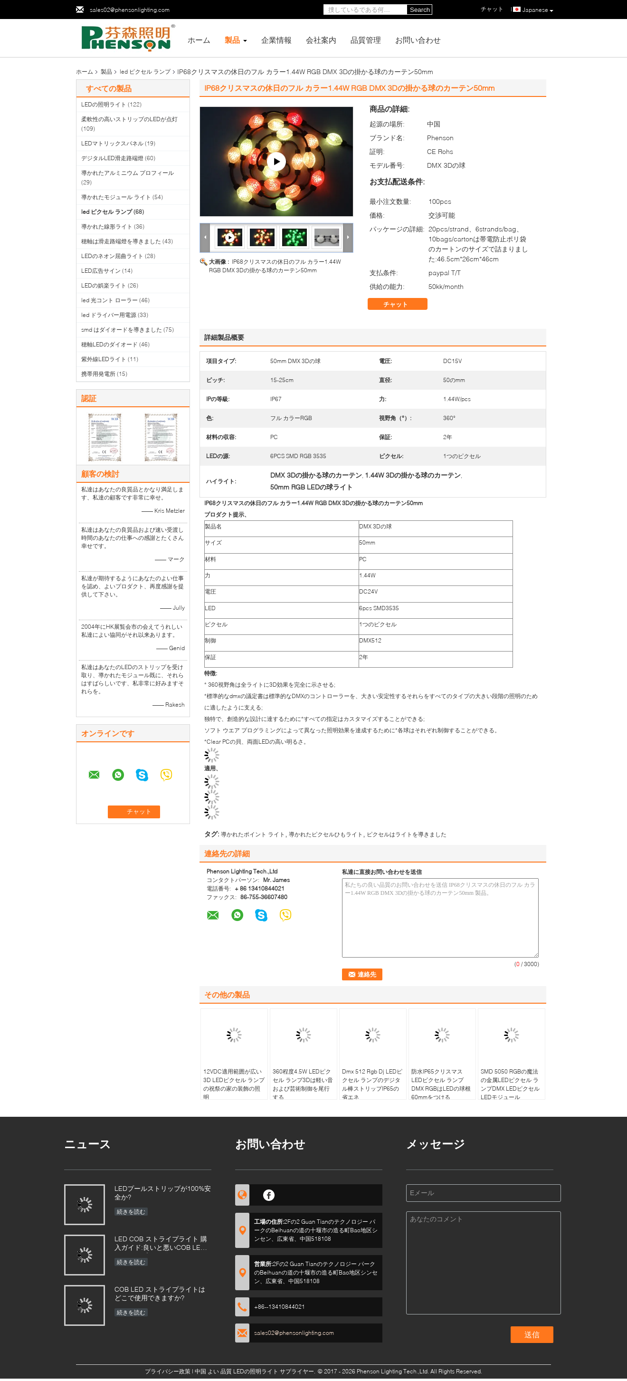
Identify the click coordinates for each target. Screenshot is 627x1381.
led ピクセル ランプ (145, 71)
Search (420, 9)
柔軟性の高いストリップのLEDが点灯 (129, 119)
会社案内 (321, 39)
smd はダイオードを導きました (121, 329)
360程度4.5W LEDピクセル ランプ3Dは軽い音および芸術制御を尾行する (303, 1084)
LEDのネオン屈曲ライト (112, 255)
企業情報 (276, 39)
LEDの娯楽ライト (103, 285)
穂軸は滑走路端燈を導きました (121, 241)
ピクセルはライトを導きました (406, 834)
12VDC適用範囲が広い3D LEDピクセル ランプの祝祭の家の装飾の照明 (234, 1084)
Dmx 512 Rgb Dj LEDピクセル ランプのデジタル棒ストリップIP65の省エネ (372, 1084)
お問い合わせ (418, 39)
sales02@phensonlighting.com (130, 9)
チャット (402, 304)
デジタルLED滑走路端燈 (112, 158)
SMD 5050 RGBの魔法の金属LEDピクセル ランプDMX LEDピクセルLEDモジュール (510, 1084)
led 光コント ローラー (109, 300)
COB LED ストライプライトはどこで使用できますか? (159, 1293)
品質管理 (366, 39)
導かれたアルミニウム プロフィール (127, 172)
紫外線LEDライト (103, 359)
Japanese (537, 10)
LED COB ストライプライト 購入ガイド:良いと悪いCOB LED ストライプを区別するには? (160, 1244)
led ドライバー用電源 (108, 314)
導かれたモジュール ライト (116, 197)
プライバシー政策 (167, 1371)
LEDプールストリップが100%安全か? (162, 1192)
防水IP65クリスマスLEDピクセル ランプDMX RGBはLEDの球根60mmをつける (441, 1084)
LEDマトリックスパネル (112, 143)
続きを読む (131, 1211)
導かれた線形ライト (107, 226)
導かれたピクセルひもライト (326, 834)
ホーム (199, 39)
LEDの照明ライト (103, 104)
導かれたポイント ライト (253, 834)
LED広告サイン (101, 270)
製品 (232, 39)
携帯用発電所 (98, 373)
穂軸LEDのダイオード (109, 344)
